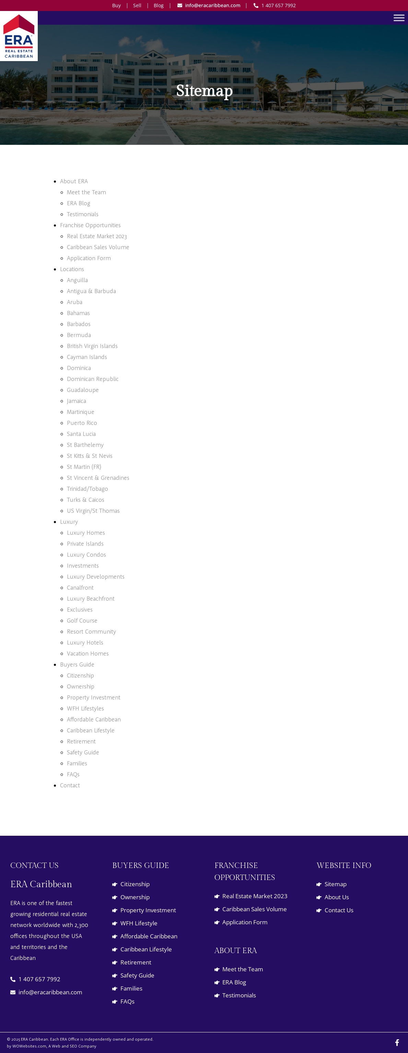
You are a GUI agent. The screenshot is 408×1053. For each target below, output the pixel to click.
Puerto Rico (82, 422)
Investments (83, 565)
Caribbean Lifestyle (91, 730)
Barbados (79, 323)
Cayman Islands (87, 356)
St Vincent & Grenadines (98, 477)
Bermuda (79, 334)
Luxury (69, 521)
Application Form (89, 258)
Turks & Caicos (85, 499)
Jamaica (76, 400)
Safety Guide (83, 752)
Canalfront (80, 587)
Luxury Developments (96, 576)
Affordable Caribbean (94, 719)
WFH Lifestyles (85, 708)
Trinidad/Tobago (87, 488)
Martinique (80, 411)
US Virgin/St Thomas (93, 510)
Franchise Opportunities (90, 225)
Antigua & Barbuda (91, 290)
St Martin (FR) (84, 466)
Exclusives (80, 609)
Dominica (79, 367)
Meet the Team (86, 192)
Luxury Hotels (85, 642)
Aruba (74, 301)
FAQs (73, 774)
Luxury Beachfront (91, 598)
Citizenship (80, 675)
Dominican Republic (93, 378)
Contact (70, 785)
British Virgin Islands (92, 345)
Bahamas (78, 312)
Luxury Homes (86, 532)
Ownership (80, 686)
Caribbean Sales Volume (98, 247)
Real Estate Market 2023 (97, 236)
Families (77, 763)
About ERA (74, 181)
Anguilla (77, 280)
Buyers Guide (77, 664)
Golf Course (82, 620)
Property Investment (93, 697)
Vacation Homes (88, 653)
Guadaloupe (83, 389)
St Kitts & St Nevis (90, 455)
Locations (72, 269)
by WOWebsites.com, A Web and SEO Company (51, 1046)
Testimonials (82, 214)
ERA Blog (78, 203)
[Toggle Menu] (399, 17)
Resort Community (91, 631)
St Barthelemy (85, 444)
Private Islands (85, 543)
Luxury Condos (86, 554)
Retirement (81, 741)
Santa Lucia (81, 433)
